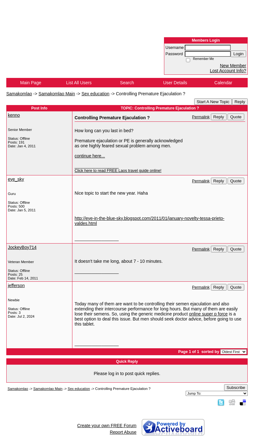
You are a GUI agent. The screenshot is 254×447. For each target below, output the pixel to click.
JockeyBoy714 (22, 247)
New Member (233, 65)
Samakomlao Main (56, 93)
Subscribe (236, 387)
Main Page (30, 82)
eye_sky (16, 179)
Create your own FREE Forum (106, 425)
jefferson (16, 285)
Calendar (223, 82)
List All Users (79, 82)
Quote (235, 117)
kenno (14, 115)
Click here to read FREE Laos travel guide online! (118, 170)
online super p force (208, 313)
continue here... (90, 155)
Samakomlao (19, 93)
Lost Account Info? (228, 70)
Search (127, 82)
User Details (175, 82)
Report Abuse (123, 432)
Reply (239, 101)
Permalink (201, 117)
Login (238, 53)
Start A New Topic (213, 101)
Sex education (96, 93)
